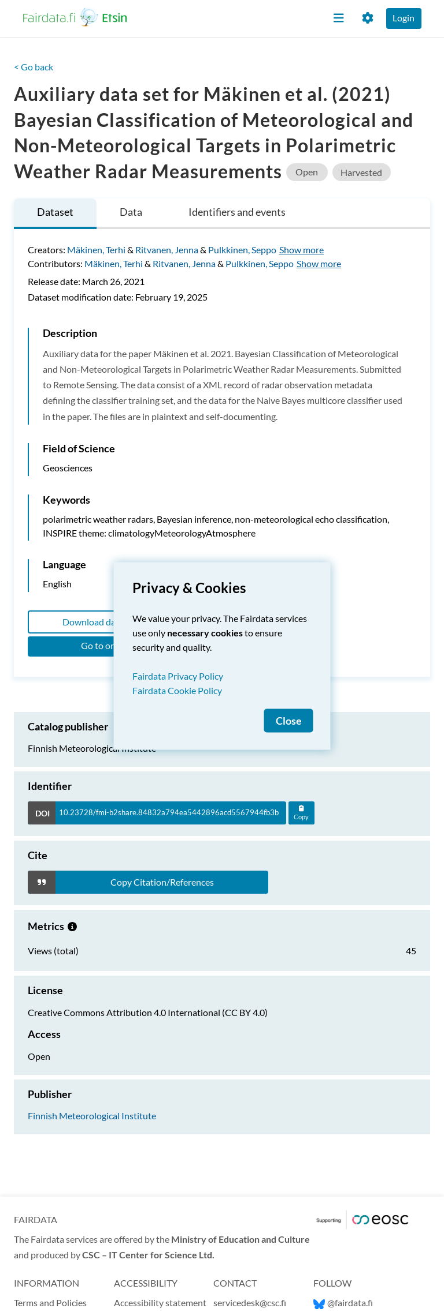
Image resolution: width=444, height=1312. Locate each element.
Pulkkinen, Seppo (242, 249)
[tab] (55, 213)
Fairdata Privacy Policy (177, 675)
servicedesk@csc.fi (249, 1302)
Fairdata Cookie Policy (177, 690)
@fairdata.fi (343, 1302)
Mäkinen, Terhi (96, 249)
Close (289, 721)
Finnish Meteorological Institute (92, 1115)
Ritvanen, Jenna (166, 249)
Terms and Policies (50, 1302)
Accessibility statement (160, 1302)
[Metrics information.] (72, 926)
